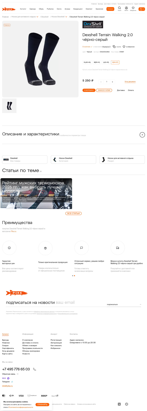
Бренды (100, 4)
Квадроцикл (77, 9)
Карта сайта (7, 354)
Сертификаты (8, 348)
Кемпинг (89, 9)
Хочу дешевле (130, 81)
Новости (26, 354)
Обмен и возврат (29, 345)
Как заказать (56, 345)
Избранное (55, 348)
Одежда (33, 9)
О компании (27, 340)
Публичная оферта (69, 404)
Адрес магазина (139, 4)
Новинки (94, 4)
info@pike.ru (7, 386)
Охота (59, 9)
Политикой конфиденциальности (21, 407)
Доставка (121, 90)
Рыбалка (50, 9)
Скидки (110, 9)
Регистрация (56, 340)
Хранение (99, 9)
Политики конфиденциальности (46, 313)
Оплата (131, 90)
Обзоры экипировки (31, 351)
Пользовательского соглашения (67, 313)
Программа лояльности (125, 4)
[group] (40, 59)
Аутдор (67, 9)
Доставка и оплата (110, 4)
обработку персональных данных (44, 311)
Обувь (41, 9)
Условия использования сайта (86, 404)
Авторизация (56, 343)
